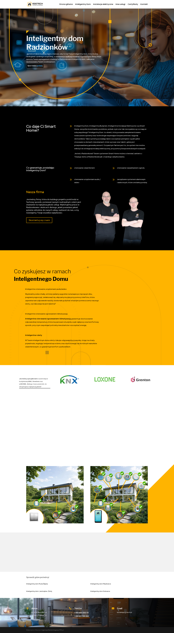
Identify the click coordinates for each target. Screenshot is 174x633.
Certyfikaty (133, 4)
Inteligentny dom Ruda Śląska (37, 584)
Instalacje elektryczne (103, 4)
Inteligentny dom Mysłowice (100, 584)
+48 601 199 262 (81, 616)
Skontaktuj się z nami (39, 220)
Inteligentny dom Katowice (100, 591)
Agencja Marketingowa (50, 630)
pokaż (39, 66)
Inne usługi (120, 4)
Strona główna (66, 4)
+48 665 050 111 (81, 612)
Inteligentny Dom (83, 4)
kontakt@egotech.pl (124, 612)
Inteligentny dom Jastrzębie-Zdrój (39, 591)
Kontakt (144, 4)
